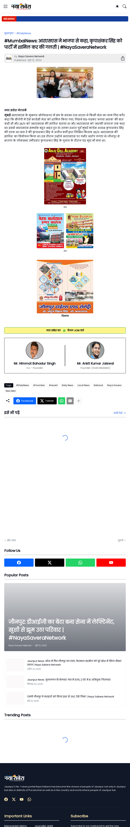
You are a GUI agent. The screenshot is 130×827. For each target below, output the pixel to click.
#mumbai (39, 385)
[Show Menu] (5, 6)
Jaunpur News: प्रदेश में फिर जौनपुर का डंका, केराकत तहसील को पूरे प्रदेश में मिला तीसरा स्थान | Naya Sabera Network (74, 662)
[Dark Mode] (117, 6)
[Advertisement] (39, 496)
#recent (53, 385)
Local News (84, 385)
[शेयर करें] (121, 58)
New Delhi (11, 390)
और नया (11, 540)
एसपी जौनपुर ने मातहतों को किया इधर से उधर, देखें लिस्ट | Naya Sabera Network (70, 696)
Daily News (67, 385)
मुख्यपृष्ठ (9, 33)
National (98, 385)
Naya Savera (114, 385)
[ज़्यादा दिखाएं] (78, 400)
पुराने (120, 540)
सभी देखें (118, 413)
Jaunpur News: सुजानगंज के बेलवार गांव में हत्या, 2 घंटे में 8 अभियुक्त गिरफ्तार (69, 679)
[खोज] (124, 6)
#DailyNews (23, 33)
